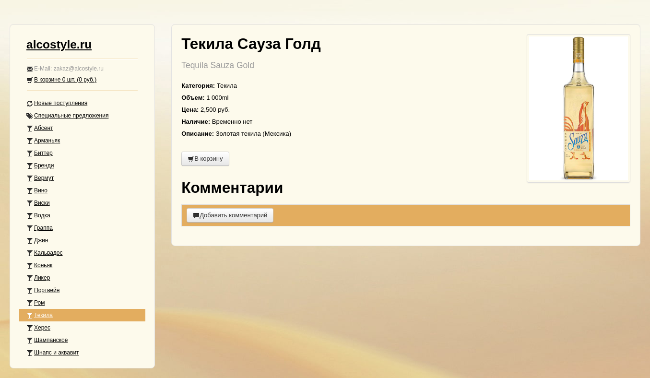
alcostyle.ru (59, 44)
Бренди (40, 165)
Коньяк (39, 265)
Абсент (39, 128)
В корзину (205, 158)
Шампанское (47, 340)
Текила (39, 315)
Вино (36, 190)
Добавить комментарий (230, 215)
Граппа (39, 228)
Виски (38, 203)
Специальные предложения (67, 115)
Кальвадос (44, 253)
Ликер (38, 278)
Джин (37, 240)
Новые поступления (56, 103)
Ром (35, 303)
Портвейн (42, 290)
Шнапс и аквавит (52, 352)
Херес (38, 327)
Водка (38, 215)
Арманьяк (43, 140)
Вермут (40, 178)
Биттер (39, 153)
